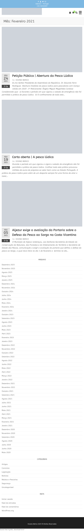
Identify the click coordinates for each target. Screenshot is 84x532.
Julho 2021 (6, 403)
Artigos (5, 464)
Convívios (5, 468)
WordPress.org (8, 511)
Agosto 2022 (7, 360)
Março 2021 (7, 418)
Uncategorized (7, 487)
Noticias (5, 476)
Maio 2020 (6, 452)
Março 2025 (7, 276)
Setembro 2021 (8, 395)
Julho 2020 (6, 445)
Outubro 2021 (7, 391)
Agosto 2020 (7, 441)
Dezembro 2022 (8, 345)
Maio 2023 (6, 330)
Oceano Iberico (22, 80)
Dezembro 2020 (8, 429)
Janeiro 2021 (7, 426)
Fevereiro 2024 (8, 307)
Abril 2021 (6, 414)
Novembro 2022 (8, 349)
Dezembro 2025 (8, 265)
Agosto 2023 (7, 322)
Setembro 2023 (8, 318)
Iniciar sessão (7, 499)
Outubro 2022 (7, 353)
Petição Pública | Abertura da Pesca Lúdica (42, 76)
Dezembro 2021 (8, 383)
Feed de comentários (10, 507)
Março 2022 (7, 376)
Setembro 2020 (8, 437)
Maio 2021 (6, 410)
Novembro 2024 (8, 288)
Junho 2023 (6, 326)
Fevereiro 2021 (8, 422)
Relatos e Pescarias (10, 480)
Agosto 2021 (7, 399)
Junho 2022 (6, 364)
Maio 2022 (6, 368)
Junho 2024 (6, 299)
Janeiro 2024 (7, 311)
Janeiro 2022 (7, 380)
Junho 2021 (6, 406)
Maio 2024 (6, 303)
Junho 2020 (6, 449)
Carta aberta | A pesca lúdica (33, 157)
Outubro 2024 (7, 291)
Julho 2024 (6, 295)
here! (22, 529)
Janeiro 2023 (7, 341)
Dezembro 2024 (8, 284)
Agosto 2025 (7, 272)
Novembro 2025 (8, 269)
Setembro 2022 (8, 357)
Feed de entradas (9, 503)
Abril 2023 (6, 334)
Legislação (6, 472)
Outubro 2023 (7, 314)
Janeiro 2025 (7, 280)
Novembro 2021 (8, 387)
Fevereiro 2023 (8, 337)
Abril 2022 (6, 372)
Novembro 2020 (8, 433)
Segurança (6, 483)
